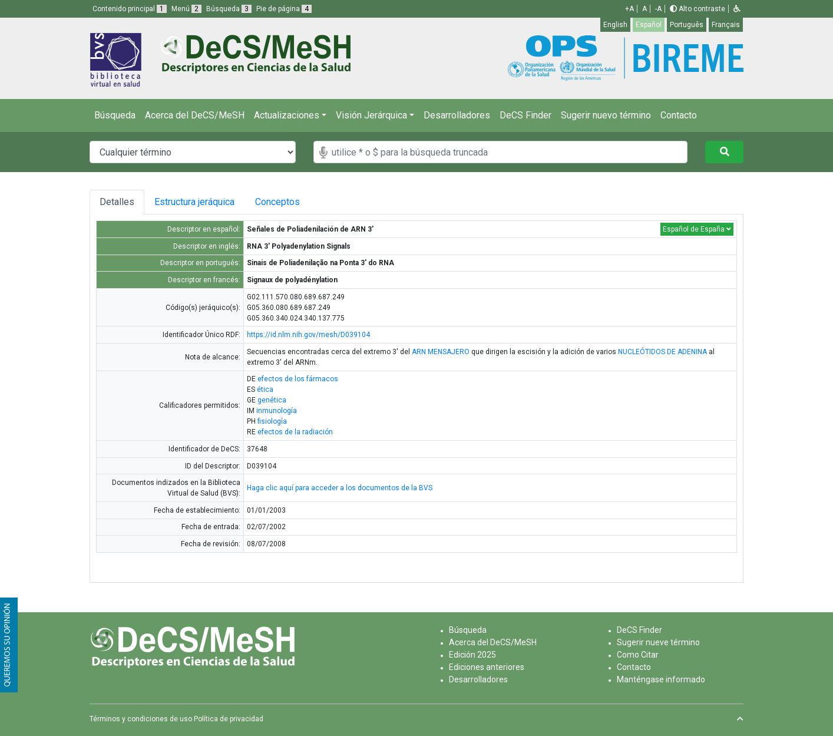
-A (658, 9)
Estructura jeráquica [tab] (196, 201)
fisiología (272, 421)
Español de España (697, 229)
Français (726, 25)
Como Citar (638, 654)
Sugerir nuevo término (606, 115)
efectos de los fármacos (297, 379)
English (615, 25)
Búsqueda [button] (229, 9)
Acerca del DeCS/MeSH (194, 115)
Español (649, 25)
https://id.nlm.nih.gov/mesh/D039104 (308, 335)
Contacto (678, 115)
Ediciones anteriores (486, 667)
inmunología (276, 411)
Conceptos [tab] (286, 201)
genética (271, 400)
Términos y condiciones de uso (141, 719)
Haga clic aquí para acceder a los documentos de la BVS (339, 488)
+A (629, 9)
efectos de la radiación (295, 432)
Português (686, 25)
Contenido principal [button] (129, 9)
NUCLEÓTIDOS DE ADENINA (662, 352)
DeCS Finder (525, 115)
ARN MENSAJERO (441, 352)
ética (265, 389)
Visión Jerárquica (371, 115)
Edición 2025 (472, 654)
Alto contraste (697, 9)
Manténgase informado (661, 679)
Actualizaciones (286, 115)
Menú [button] (186, 9)
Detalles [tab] (117, 201)
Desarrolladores (457, 115)
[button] (736, 9)
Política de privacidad (228, 719)
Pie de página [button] (284, 9)
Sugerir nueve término (658, 642)
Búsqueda (114, 115)
